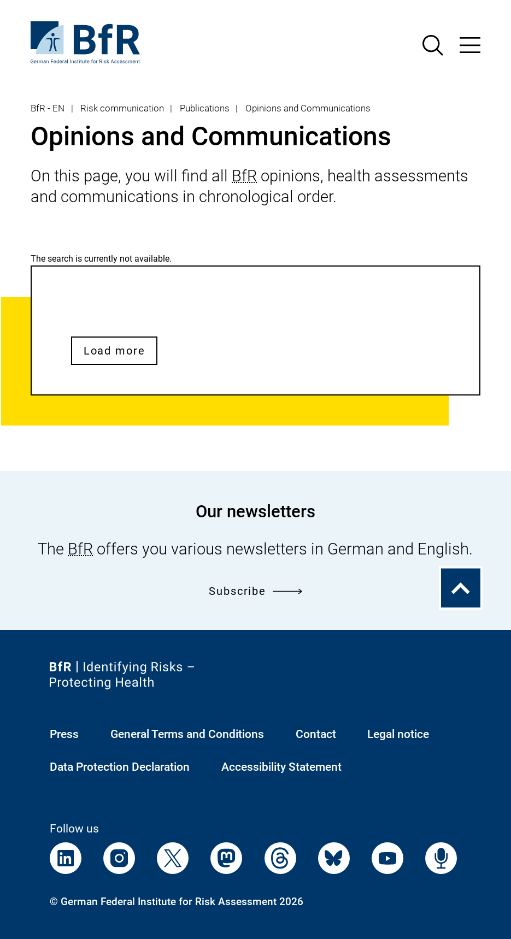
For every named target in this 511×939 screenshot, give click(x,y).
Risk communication (122, 108)
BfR (244, 176)
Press (64, 734)
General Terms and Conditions (187, 734)
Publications (205, 108)
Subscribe (255, 591)
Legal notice (398, 734)
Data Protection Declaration (120, 766)
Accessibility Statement (281, 766)
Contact (316, 734)
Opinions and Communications (308, 108)
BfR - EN (47, 108)
